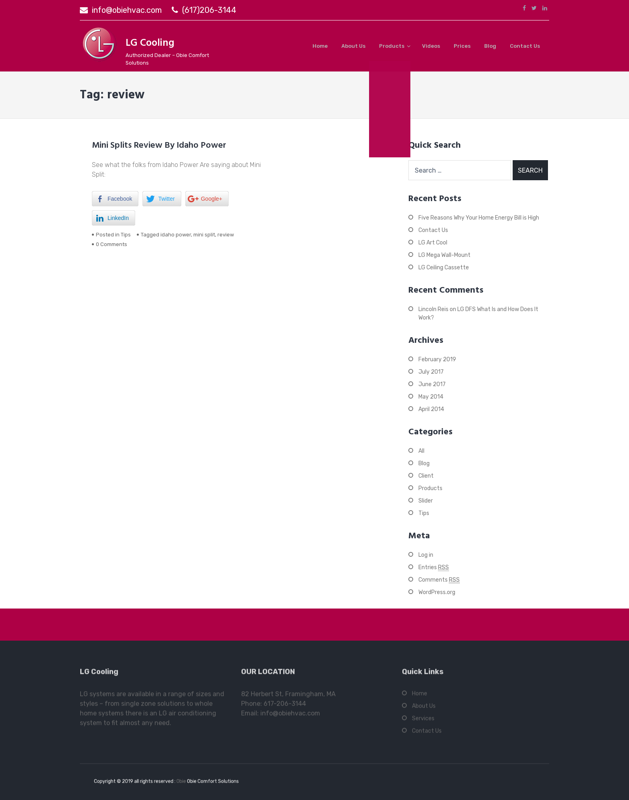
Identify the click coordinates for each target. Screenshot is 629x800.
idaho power (175, 235)
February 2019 (437, 359)
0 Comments (111, 244)
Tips (126, 235)
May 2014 (430, 396)
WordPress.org (436, 592)
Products (391, 46)
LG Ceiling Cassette (443, 267)
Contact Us (525, 46)
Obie (180, 781)
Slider (425, 500)
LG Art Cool (432, 242)
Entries (433, 567)
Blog (490, 46)
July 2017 (431, 371)
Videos (431, 46)
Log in (425, 555)
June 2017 (432, 384)
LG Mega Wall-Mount (444, 255)
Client (426, 475)
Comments (439, 580)
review (225, 235)
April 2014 (431, 409)
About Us (353, 46)
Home (320, 46)
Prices (462, 46)
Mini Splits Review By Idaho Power (159, 145)
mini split (204, 235)
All (421, 451)
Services (423, 720)
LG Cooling (150, 43)
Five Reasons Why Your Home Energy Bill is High (478, 217)
